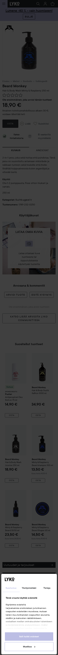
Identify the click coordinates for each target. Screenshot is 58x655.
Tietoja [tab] (46, 588)
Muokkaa (29, 646)
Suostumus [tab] (11, 588)
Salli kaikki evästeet (29, 636)
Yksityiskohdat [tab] (29, 588)
